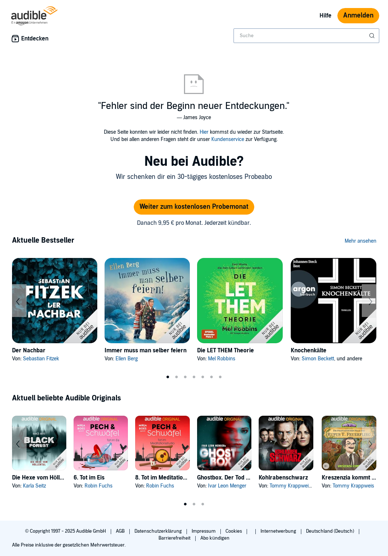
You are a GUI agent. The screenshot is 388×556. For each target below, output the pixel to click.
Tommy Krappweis (290, 486)
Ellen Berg (126, 359)
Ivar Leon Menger (227, 486)
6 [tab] (211, 377)
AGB (121, 531)
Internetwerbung (278, 531)
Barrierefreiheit (175, 538)
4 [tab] (194, 377)
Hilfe (326, 15)
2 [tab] (176, 377)
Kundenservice (227, 139)
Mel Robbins (221, 359)
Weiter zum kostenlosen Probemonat (194, 207)
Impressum (204, 531)
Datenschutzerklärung (158, 531)
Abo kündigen (214, 538)
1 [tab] (168, 377)
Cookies (234, 531)
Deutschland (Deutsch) (330, 531)
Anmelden (358, 15)
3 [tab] (185, 377)
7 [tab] (220, 377)
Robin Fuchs (99, 486)
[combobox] (306, 35)
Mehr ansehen (360, 241)
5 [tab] (203, 377)
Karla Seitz (34, 486)
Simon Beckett (318, 359)
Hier (204, 132)
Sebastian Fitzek (41, 359)
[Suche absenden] (372, 35)
